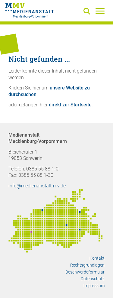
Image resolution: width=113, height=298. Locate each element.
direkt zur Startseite (70, 105)
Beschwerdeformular (85, 272)
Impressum (94, 285)
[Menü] (100, 10)
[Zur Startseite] (29, 11)
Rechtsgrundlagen (87, 265)
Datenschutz (93, 278)
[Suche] (88, 11)
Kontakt (97, 258)
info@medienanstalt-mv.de (37, 186)
